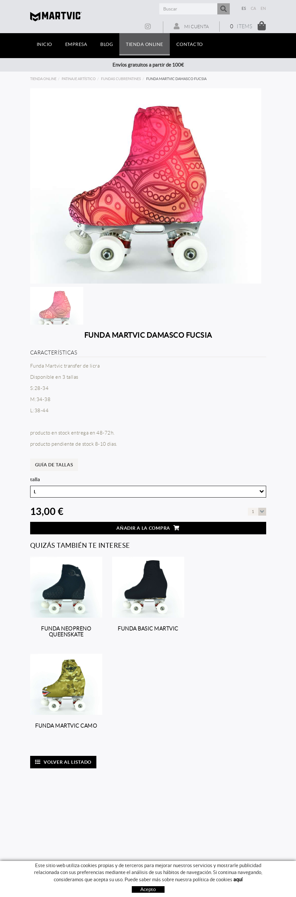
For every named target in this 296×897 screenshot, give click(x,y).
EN (263, 8)
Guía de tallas (54, 464)
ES (244, 8)
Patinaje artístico (79, 79)
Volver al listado (63, 762)
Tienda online (43, 79)
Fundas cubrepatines (121, 79)
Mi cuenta (191, 26)
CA (253, 8)
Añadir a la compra (147, 528)
